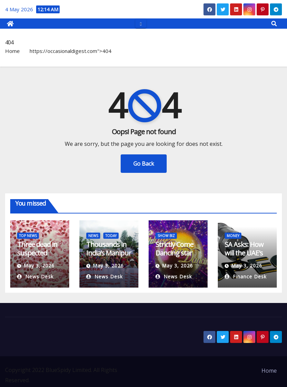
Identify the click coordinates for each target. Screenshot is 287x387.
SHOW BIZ (166, 235)
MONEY (233, 235)
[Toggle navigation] (140, 23)
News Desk (35, 276)
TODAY (111, 235)
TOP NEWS (28, 235)
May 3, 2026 (39, 265)
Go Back (143, 163)
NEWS (93, 235)
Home (12, 50)
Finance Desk (246, 276)
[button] (274, 23)
